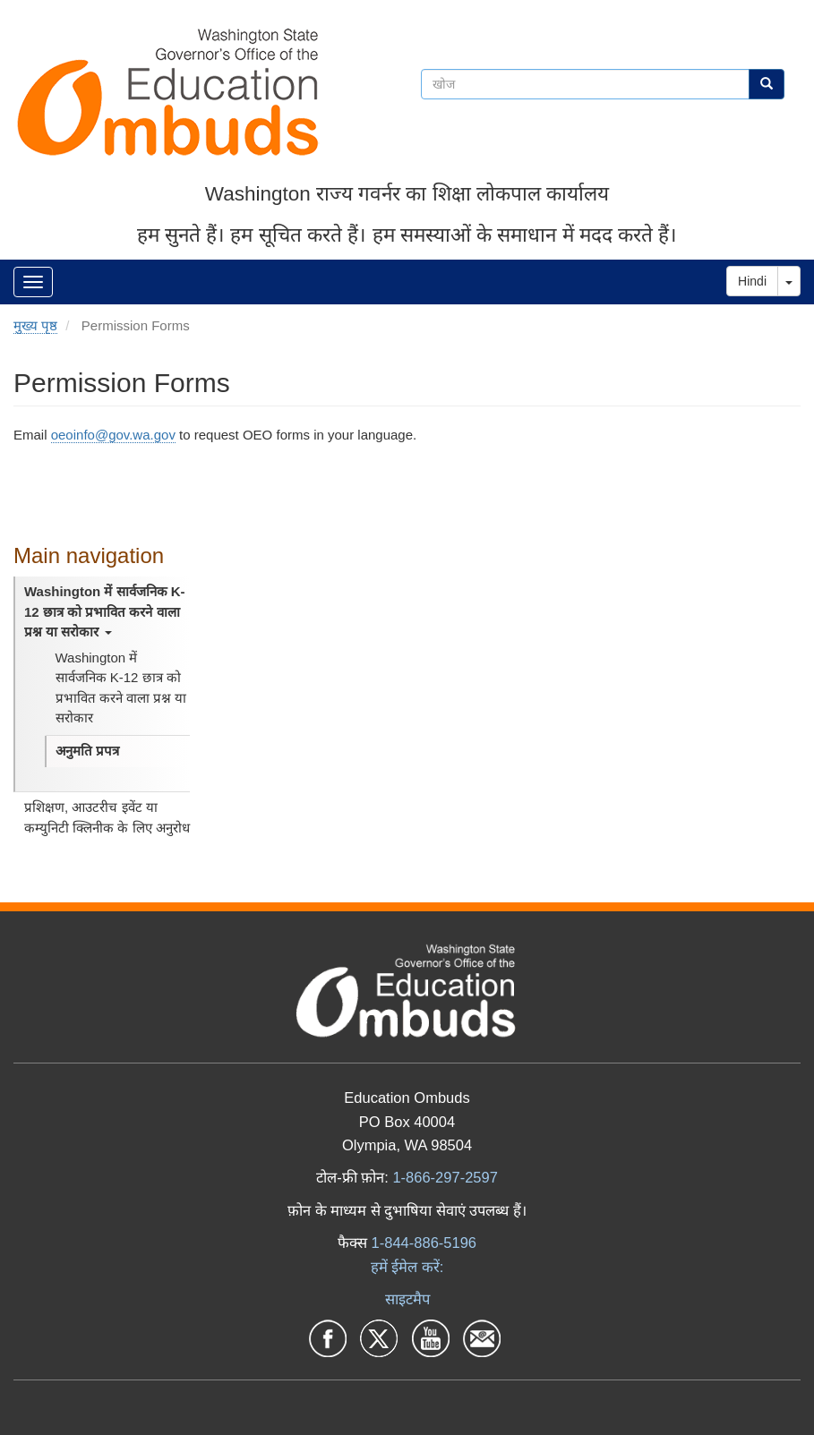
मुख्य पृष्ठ (35, 325)
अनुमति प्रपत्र (87, 750)
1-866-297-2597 (444, 1177)
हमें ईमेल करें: (407, 1267)
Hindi (752, 281)
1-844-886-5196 (424, 1242)
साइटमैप (407, 1299)
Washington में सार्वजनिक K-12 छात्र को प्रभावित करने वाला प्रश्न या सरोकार (104, 611)
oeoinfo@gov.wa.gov (113, 434)
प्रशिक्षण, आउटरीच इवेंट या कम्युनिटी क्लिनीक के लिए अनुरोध (107, 817)
